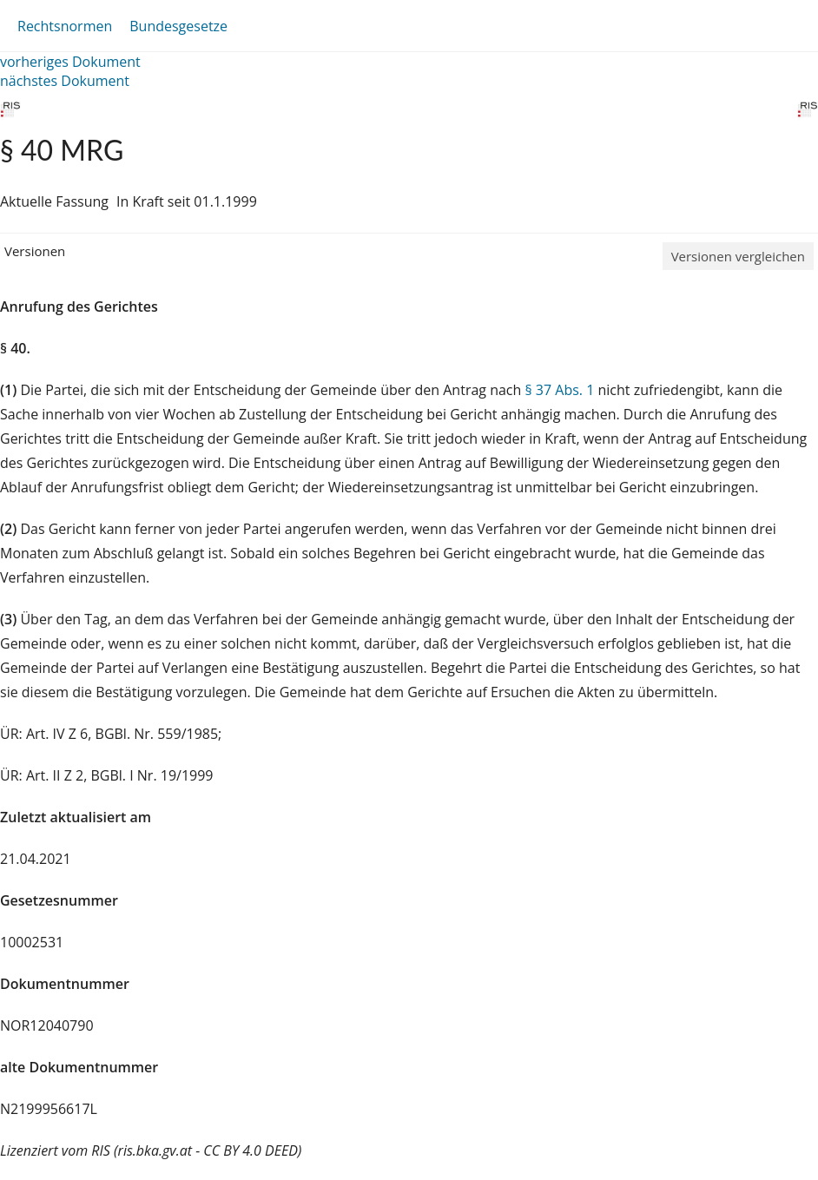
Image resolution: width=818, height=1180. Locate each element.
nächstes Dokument (64, 80)
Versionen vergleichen (738, 256)
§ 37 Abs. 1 (559, 389)
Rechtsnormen (64, 26)
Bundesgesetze (178, 26)
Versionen (34, 251)
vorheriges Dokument (70, 61)
